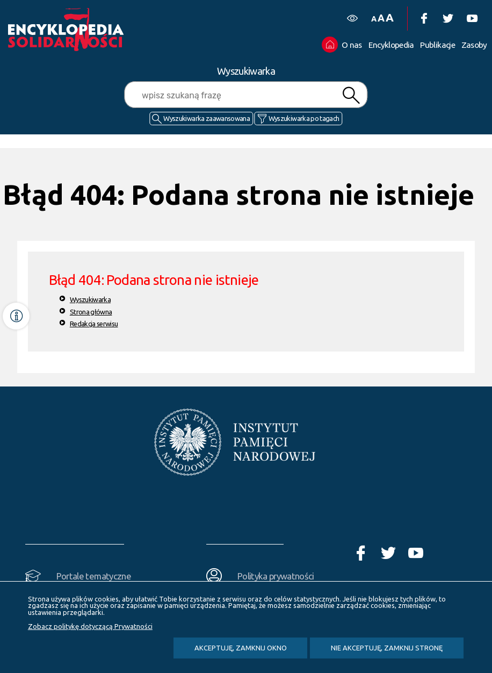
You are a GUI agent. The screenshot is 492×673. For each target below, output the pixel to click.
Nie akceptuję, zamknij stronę (387, 647)
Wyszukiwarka (90, 299)
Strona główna (91, 312)
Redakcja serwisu (94, 323)
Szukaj (351, 95)
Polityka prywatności (275, 576)
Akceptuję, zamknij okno (240, 647)
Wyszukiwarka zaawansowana (206, 118)
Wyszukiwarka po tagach (304, 118)
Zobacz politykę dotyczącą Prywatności (90, 626)
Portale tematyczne (93, 576)
